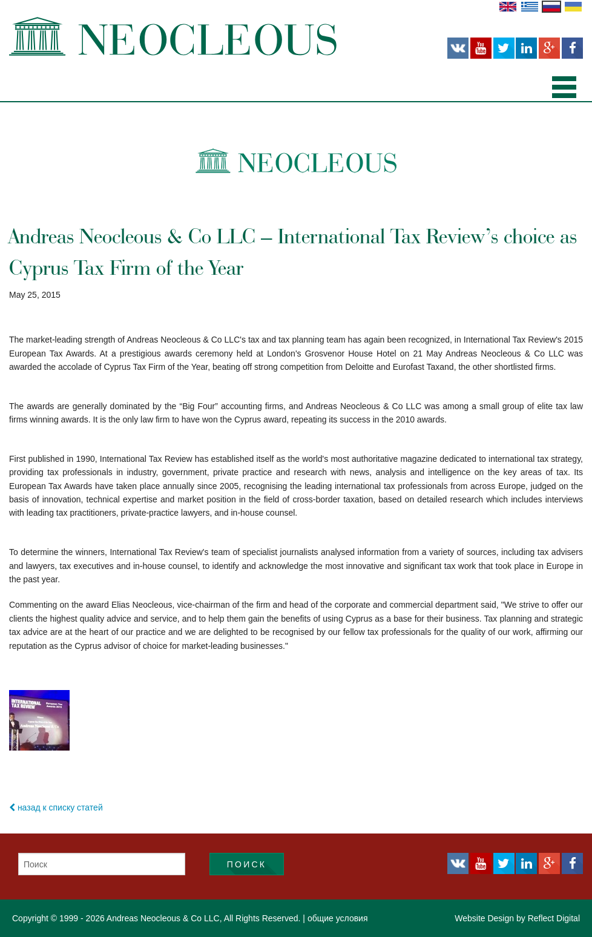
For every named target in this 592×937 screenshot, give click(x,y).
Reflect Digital (554, 918)
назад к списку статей (56, 807)
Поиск (246, 864)
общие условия (338, 918)
